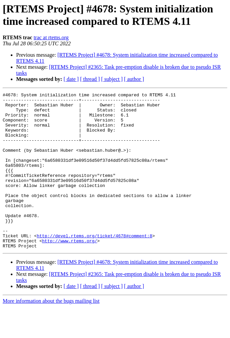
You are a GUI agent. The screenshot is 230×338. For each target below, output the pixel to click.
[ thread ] (90, 79)
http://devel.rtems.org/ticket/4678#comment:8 (94, 265)
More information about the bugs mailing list (51, 332)
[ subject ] (112, 79)
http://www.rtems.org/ (69, 271)
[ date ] (71, 79)
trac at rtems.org (51, 37)
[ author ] (134, 79)
